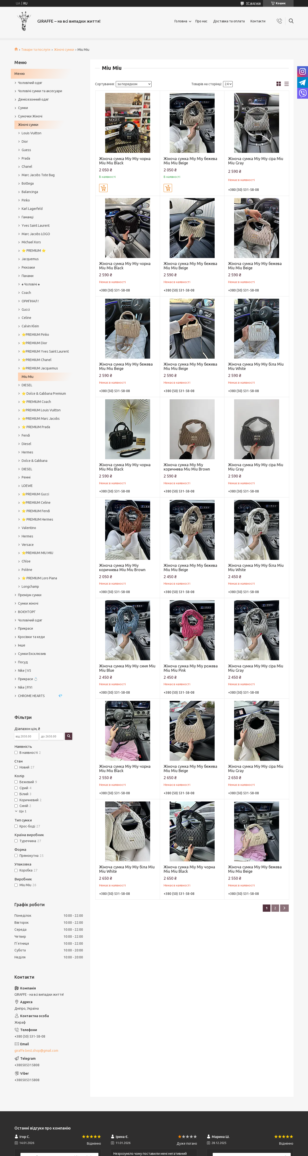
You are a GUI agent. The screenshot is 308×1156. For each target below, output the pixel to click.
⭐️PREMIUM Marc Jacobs (41, 418)
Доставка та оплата (229, 21)
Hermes (27, 452)
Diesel (26, 444)
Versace (28, 545)
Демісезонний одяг (33, 99)
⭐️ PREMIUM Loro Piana (39, 578)
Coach (26, 293)
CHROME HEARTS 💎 (40, 696)
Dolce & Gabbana (34, 461)
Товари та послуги (35, 50)
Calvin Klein (30, 326)
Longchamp (30, 586)
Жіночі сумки (64, 50)
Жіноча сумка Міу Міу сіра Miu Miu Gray (255, 160)
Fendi (26, 435)
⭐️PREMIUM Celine (36, 502)
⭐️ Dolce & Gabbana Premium (44, 393)
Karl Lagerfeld (32, 209)
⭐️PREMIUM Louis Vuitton (41, 410)
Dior (25, 141)
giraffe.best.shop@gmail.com (36, 1051)
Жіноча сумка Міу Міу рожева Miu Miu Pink (191, 668)
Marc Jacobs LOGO (36, 234)
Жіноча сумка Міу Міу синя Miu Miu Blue (127, 668)
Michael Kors (31, 242)
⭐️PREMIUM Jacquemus (40, 368)
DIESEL (27, 385)
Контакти (257, 21)
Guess (26, 150)
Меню (19, 73)
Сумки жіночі (28, 603)
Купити (103, 188)
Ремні (26, 477)
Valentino (29, 528)
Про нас (201, 21)
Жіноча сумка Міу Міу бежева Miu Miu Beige (190, 160)
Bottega (28, 183)
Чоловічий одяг (30, 83)
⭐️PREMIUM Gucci (35, 494)
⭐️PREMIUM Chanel (36, 360)
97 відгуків (253, 3)
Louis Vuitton (31, 133)
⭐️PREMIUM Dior (34, 343)
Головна (180, 21)
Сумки (23, 108)
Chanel (27, 166)
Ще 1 (22, 811)
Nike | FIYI (25, 687)
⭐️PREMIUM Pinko (35, 334)
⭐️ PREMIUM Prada (36, 427)
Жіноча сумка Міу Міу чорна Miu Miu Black (125, 160)
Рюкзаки (28, 267)
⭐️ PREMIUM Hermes (37, 519)
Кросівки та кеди (31, 637)
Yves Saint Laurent (36, 225)
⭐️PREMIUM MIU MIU (37, 553)
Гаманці (27, 217)
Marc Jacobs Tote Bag (38, 175)
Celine (26, 318)
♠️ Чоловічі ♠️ (31, 284)
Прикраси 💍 (28, 679)
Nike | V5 (24, 670)
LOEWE (27, 486)
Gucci (26, 309)
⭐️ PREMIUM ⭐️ (34, 250)
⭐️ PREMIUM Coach (36, 402)
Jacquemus (30, 259)
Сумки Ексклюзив (32, 654)
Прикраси (25, 628)
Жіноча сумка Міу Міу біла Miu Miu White (256, 366)
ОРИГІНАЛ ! (30, 301)
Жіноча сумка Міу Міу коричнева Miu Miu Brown (187, 467)
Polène (27, 570)
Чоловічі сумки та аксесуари (40, 91)
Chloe (26, 561)
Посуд (23, 662)
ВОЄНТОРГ (27, 612)
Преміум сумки (29, 595)
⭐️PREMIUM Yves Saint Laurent (45, 351)
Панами (27, 276)
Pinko (26, 200)
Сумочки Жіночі (30, 116)
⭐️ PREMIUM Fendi (36, 511)
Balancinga (30, 192)
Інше (21, 645)
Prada (26, 158)
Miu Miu (27, 377)
